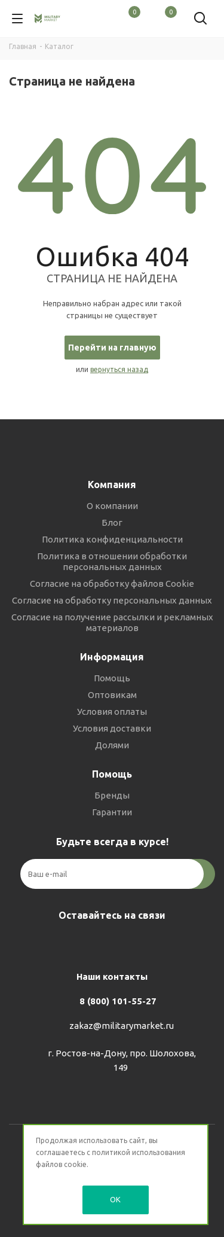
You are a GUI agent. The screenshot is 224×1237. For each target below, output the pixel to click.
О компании (112, 506)
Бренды (112, 795)
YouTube (139, 943)
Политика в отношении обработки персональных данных (112, 561)
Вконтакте (79, 943)
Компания (112, 484)
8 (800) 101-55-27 (118, 1001)
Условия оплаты (112, 711)
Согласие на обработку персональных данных (112, 600)
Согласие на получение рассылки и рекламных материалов (112, 622)
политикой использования (138, 1152)
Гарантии (112, 812)
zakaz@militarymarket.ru (121, 1025)
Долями (112, 745)
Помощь (112, 678)
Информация (112, 656)
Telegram (109, 943)
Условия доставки (112, 728)
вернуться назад (119, 369)
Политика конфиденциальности (112, 539)
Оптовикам (112, 695)
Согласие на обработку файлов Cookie (112, 583)
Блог (112, 522)
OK (115, 1199)
